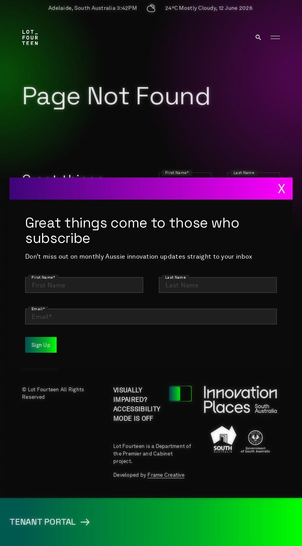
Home (122, 274)
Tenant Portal (186, 339)
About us (190, 274)
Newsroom (193, 309)
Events (247, 309)
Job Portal (133, 309)
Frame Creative (165, 475)
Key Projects (252, 279)
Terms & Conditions (254, 339)
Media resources (132, 339)
